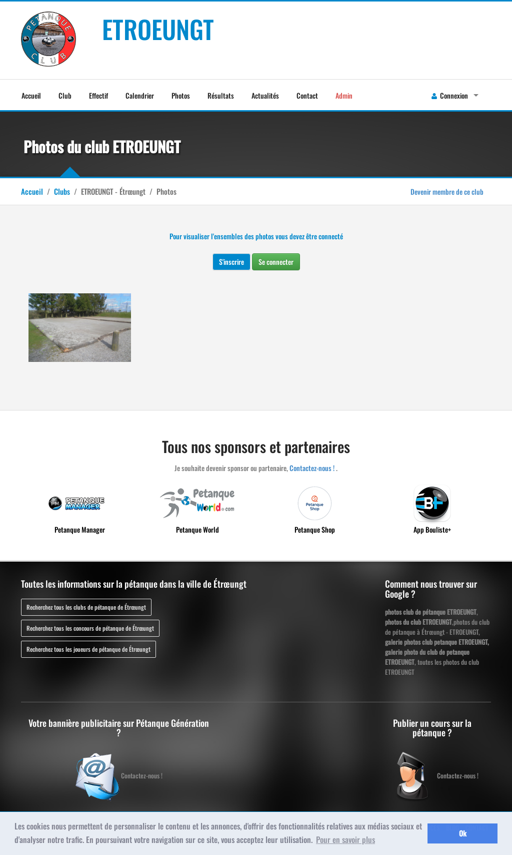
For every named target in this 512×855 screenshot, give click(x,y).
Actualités (265, 95)
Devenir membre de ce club (447, 191)
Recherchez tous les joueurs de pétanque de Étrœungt (88, 649)
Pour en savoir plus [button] (345, 839)
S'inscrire (231, 261)
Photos (181, 95)
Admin (344, 95)
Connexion (450, 95)
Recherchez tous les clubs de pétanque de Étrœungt (86, 607)
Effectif (98, 95)
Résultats (221, 95)
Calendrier (140, 95)
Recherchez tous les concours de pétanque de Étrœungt (90, 628)
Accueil (31, 95)
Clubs (62, 191)
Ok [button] (462, 833)
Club (65, 95)
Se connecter (276, 261)
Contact (307, 95)
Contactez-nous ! (312, 468)
